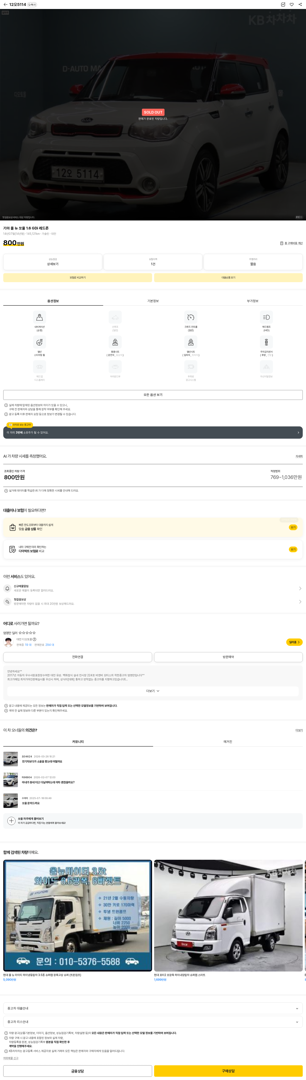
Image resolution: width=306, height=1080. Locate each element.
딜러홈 (292, 642)
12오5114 (23, 4)
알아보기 (153, 527)
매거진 (228, 742)
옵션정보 (53, 301)
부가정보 (252, 301)
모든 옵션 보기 (153, 395)
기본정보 (153, 301)
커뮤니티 (78, 742)
